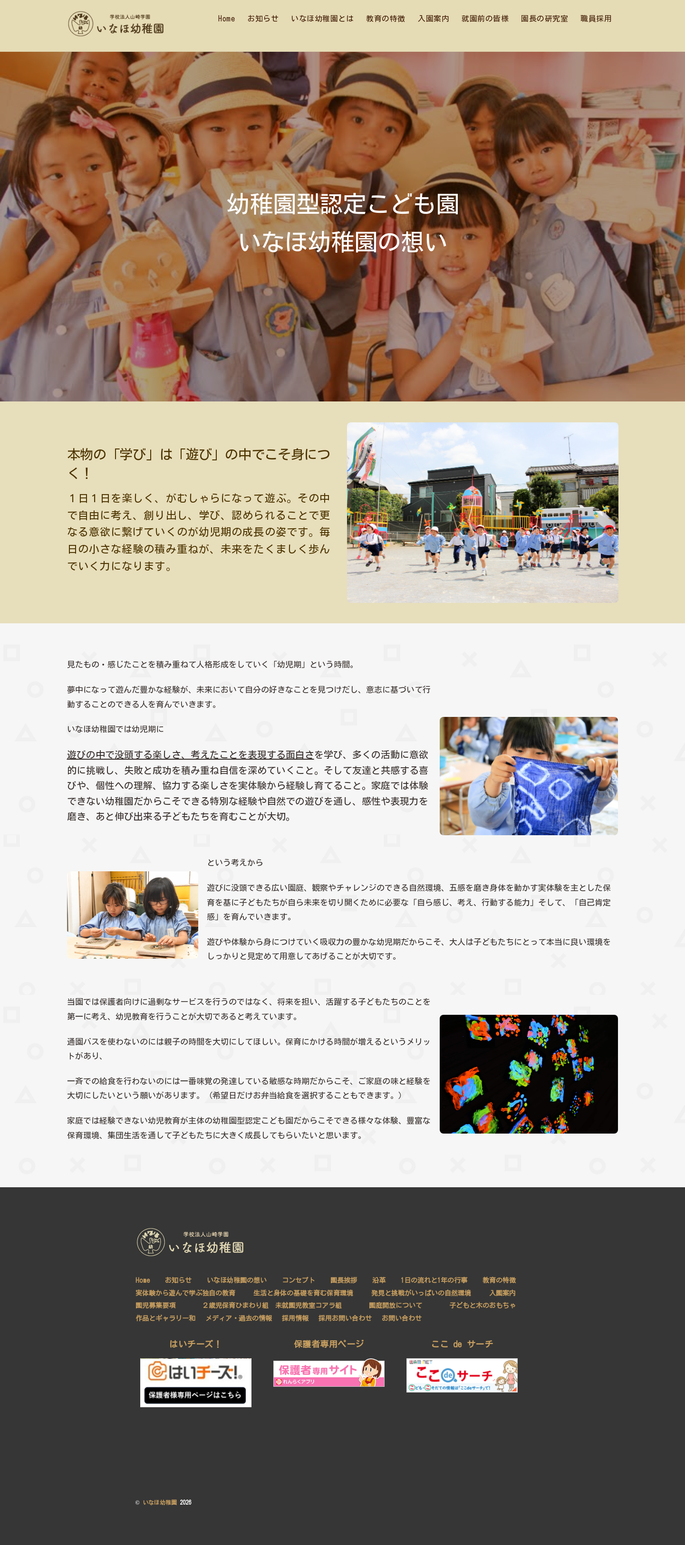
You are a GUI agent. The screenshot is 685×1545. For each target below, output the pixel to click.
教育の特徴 (385, 18)
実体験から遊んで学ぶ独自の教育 (185, 1292)
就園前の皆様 (485, 18)
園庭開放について (395, 1305)
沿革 (378, 1280)
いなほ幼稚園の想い (237, 1280)
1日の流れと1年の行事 (433, 1280)
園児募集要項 (155, 1305)
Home (226, 18)
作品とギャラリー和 (165, 1317)
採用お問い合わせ (345, 1317)
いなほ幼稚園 (160, 1502)
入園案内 (433, 18)
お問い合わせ (402, 1317)
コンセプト (298, 1280)
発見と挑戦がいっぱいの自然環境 (421, 1292)
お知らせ (263, 18)
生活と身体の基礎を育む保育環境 (303, 1292)
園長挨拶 (343, 1280)
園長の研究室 (544, 18)
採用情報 (295, 1317)
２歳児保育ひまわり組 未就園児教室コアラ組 (272, 1305)
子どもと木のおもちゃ (482, 1305)
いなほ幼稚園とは (322, 18)
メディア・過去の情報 (238, 1317)
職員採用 (596, 18)
